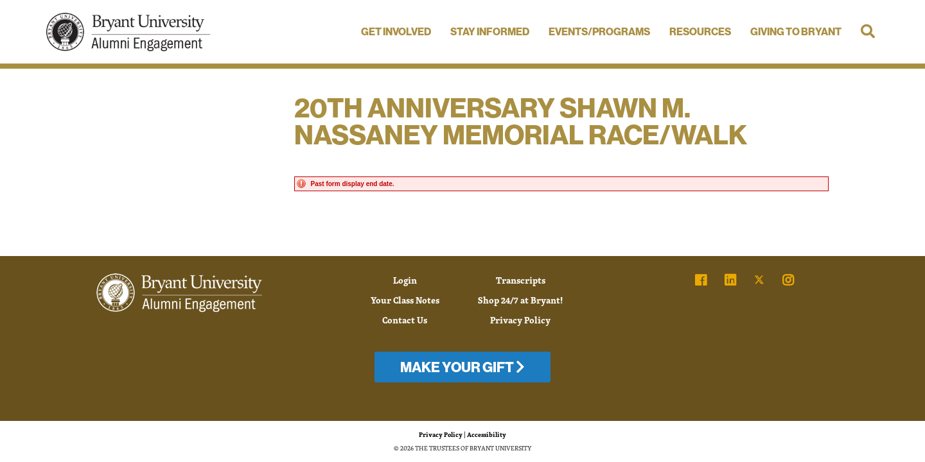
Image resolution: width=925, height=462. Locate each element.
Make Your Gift (462, 367)
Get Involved (396, 31)
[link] (701, 280)
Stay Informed (489, 31)
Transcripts (520, 280)
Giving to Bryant (795, 31)
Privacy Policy (520, 320)
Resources (700, 31)
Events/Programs (599, 31)
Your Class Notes (405, 300)
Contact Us (404, 320)
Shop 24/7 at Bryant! (520, 300)
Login (405, 280)
